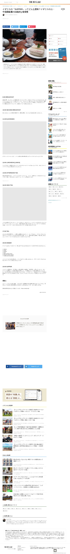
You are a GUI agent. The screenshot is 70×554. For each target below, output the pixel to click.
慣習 (29, 508)
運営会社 (19, 546)
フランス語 (51, 193)
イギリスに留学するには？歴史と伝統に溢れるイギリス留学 (60, 162)
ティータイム (38, 508)
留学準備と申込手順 (57, 86)
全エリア (51, 35)
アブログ (50, 202)
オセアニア (60, 41)
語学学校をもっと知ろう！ (58, 91)
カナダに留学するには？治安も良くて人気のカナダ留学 (60, 157)
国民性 (54, 189)
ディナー (24, 508)
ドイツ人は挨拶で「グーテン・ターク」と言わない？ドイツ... (60, 141)
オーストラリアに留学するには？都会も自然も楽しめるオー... (60, 168)
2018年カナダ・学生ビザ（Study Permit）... (60, 124)
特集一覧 (65, 111)
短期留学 (57, 193)
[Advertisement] (25, 348)
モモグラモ (8, 519)
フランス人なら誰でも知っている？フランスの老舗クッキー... (59, 130)
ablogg (13, 548)
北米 (50, 38)
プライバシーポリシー (21, 547)
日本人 (60, 191)
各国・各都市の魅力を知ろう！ (59, 97)
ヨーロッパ (51, 41)
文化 (9, 508)
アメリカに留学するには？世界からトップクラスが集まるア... (60, 151)
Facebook (19, 548)
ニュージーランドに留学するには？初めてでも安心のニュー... (59, 173)
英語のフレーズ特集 (57, 108)
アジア (51, 44)
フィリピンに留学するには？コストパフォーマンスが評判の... (60, 179)
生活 (56, 191)
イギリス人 (18, 508)
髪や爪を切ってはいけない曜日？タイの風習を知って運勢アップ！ (60, 119)
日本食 (62, 193)
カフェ (59, 189)
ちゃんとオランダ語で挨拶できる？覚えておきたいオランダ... (59, 135)
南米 (59, 38)
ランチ (13, 508)
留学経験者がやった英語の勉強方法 (60, 103)
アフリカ (60, 44)
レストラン (51, 191)
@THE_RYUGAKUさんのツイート (54, 200)
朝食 (33, 508)
